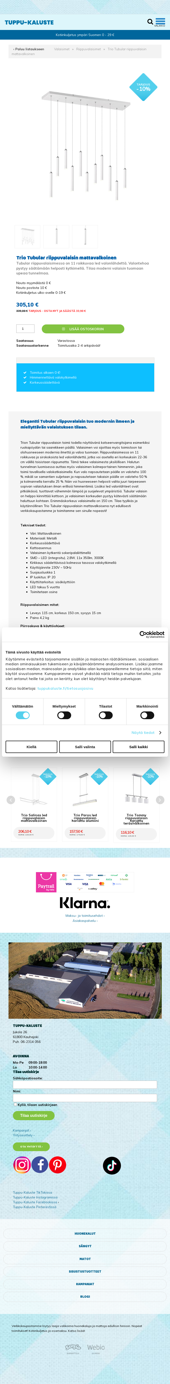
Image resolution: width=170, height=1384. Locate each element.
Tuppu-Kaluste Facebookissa (35, 1202)
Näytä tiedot (143, 732)
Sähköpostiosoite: (27, 1078)
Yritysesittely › (23, 1135)
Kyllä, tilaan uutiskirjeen (37, 1105)
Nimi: (17, 1091)
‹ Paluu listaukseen (28, 49)
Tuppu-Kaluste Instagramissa (35, 1197)
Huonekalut (85, 1234)
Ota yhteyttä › (31, 1146)
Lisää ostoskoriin (83, 329)
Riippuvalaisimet (88, 49)
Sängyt (85, 1246)
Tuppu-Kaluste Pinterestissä (34, 1207)
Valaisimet (61, 49)
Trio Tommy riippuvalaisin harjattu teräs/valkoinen (136, 819)
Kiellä (31, 747)
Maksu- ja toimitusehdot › (85, 915)
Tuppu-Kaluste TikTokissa (32, 1192)
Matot (85, 1259)
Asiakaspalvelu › (85, 920)
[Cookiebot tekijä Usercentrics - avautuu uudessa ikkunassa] (143, 634)
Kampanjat (85, 1284)
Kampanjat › (22, 1130)
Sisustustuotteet (85, 1272)
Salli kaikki (138, 747)
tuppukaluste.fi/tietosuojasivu (65, 688)
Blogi (85, 1297)
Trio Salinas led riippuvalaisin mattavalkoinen (34, 818)
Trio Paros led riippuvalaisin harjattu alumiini (85, 818)
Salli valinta (85, 747)
